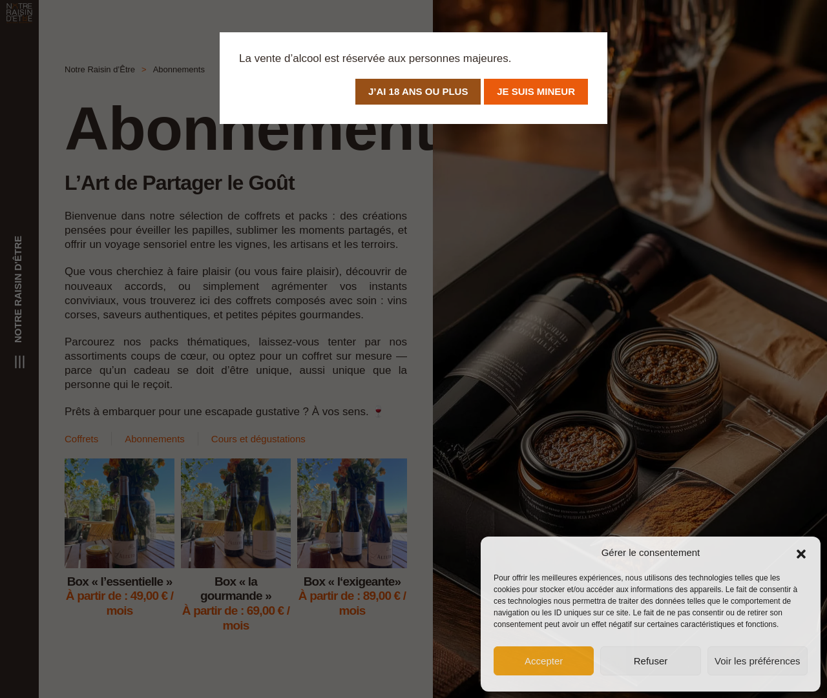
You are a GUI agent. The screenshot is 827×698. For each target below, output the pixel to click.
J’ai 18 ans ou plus (418, 91)
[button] (801, 552)
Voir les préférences (758, 660)
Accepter (544, 660)
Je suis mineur (536, 91)
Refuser (651, 660)
